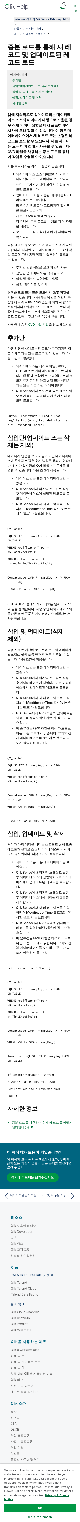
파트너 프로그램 (22, 1441)
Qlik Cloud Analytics (25, 1312)
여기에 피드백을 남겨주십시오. (32, 1177)
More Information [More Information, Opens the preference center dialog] (40, 1517)
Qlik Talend (19, 1282)
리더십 (15, 1417)
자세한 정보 (20, 103)
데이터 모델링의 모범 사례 (30, 34)
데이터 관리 (33, 28)
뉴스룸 (15, 1453)
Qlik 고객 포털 (20, 1249)
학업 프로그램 (20, 1435)
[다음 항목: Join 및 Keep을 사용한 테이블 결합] (59, 1196)
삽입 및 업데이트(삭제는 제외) (32, 91)
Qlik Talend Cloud (23, 1288)
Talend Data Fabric (24, 1294)
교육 (14, 1237)
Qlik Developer (21, 1231)
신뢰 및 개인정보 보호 (26, 1362)
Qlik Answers (20, 1318)
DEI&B (15, 1429)
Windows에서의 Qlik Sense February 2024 (42, 19)
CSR (14, 1423)
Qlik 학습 (17, 1243)
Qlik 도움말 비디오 (23, 1225)
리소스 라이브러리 (23, 1255)
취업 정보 (17, 1447)
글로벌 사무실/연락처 (25, 1459)
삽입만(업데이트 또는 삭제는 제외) (35, 86)
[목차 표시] (8, 19)
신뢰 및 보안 (19, 1356)
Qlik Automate (21, 1330)
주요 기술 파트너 (22, 1385)
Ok (40, 1507)
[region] (40, 1493)
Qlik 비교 (17, 1379)
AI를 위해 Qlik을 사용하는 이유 (31, 1373)
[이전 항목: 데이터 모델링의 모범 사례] (21, 1196)
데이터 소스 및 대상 (24, 1391)
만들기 (18, 28)
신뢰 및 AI (17, 1367)
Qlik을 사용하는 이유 (25, 1350)
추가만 (16, 80)
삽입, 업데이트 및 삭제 (27, 97)
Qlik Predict (19, 1324)
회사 (14, 1411)
